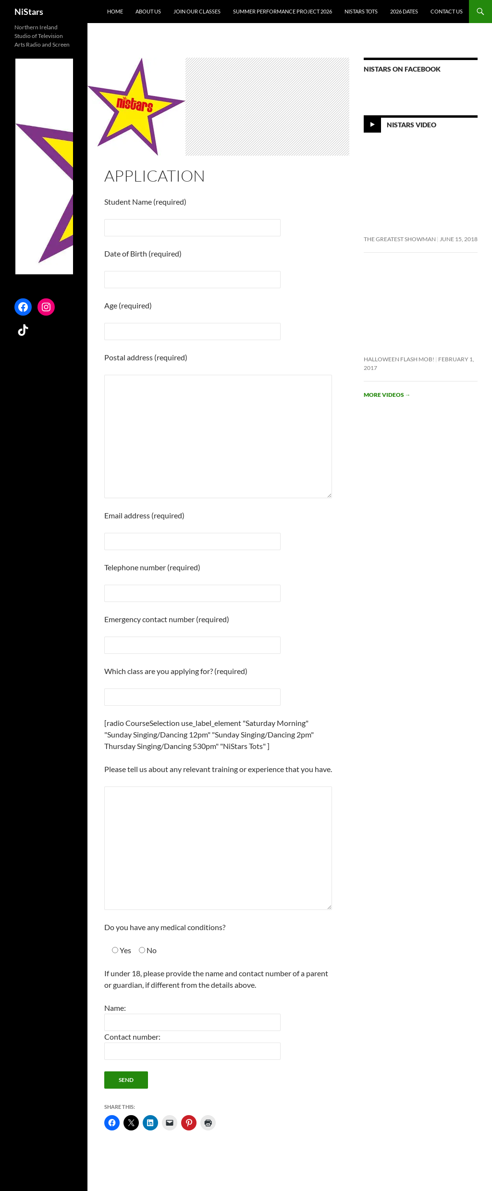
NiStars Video (411, 125)
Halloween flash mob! (399, 359)
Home (115, 11)
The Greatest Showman (400, 239)
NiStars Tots (361, 11)
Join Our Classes (197, 11)
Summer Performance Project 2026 (282, 11)
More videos (387, 394)
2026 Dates (404, 11)
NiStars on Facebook (402, 69)
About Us (148, 11)
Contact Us (446, 11)
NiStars (28, 11)
